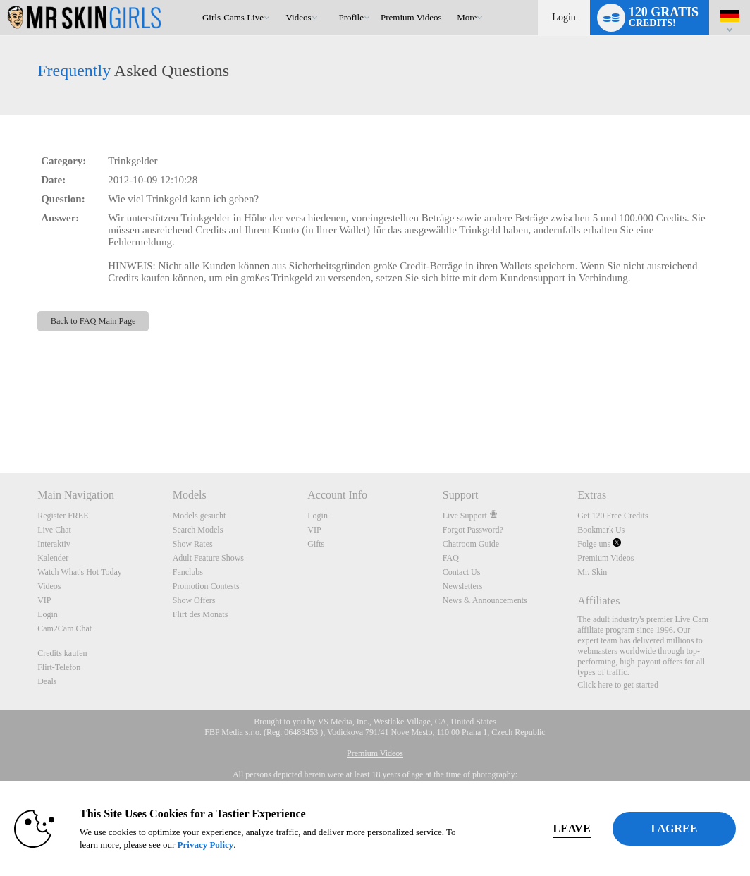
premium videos (411, 17)
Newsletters (463, 586)
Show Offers (194, 600)
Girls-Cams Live (233, 17)
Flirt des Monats (200, 614)
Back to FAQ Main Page (93, 321)
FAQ (451, 558)
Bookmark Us (601, 530)
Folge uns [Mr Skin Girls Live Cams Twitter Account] (599, 544)
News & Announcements (485, 600)
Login (563, 17)
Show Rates (193, 544)
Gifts (315, 544)
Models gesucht (199, 516)
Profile (351, 17)
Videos (299, 17)
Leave (529, 828)
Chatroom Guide (471, 544)
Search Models (198, 530)
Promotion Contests (206, 586)
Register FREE (62, 516)
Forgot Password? (473, 530)
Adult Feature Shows (208, 558)
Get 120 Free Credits (612, 516)
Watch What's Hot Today (79, 572)
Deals (46, 681)
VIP (44, 600)
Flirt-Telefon (58, 667)
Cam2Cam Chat (64, 628)
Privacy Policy (247, 844)
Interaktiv (53, 544)
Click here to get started (617, 685)
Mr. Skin (592, 572)
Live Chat (54, 530)
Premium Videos (605, 558)
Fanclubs (188, 572)
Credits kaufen (62, 653)
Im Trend (279, 0)
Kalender (52, 558)
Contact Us (462, 572)
